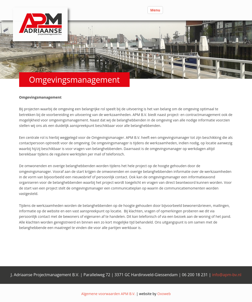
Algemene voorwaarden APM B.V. (108, 293)
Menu (155, 10)
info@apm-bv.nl (226, 274)
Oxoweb (164, 293)
